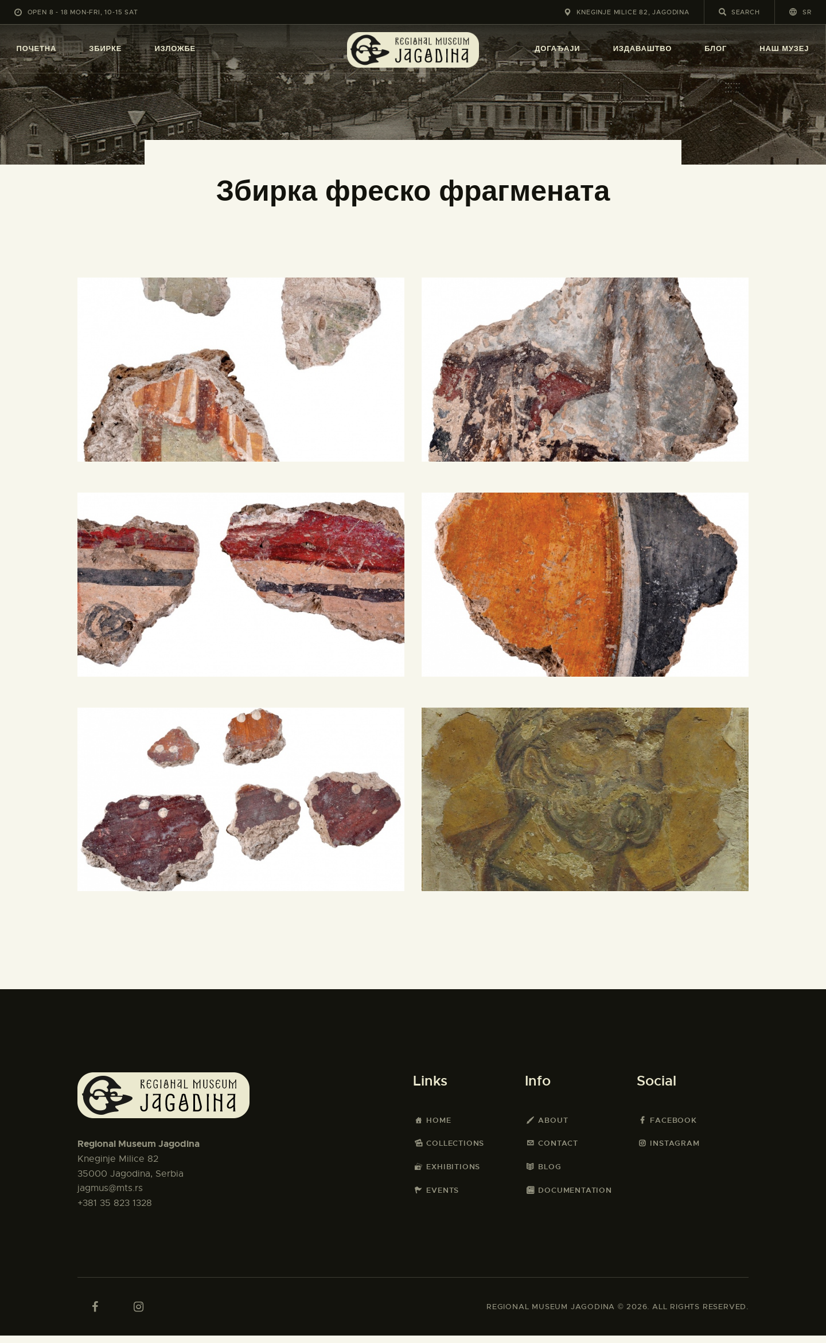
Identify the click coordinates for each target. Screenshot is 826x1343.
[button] (800, 12)
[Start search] (722, 12)
